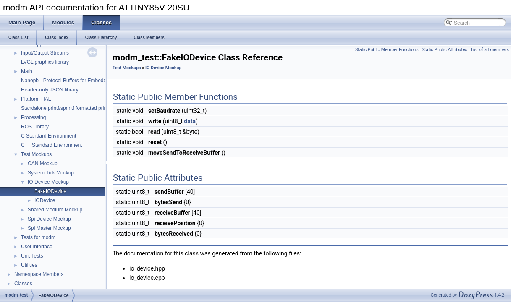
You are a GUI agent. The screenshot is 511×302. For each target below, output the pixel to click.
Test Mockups (36, 154)
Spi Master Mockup (49, 228)
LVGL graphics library (45, 62)
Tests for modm (38, 237)
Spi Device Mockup (49, 219)
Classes (23, 283)
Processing (33, 117)
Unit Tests (32, 256)
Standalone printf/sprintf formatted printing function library (85, 108)
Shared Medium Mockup (55, 210)
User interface (36, 247)
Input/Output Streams (45, 53)
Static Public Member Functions (387, 49)
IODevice (44, 200)
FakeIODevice (50, 191)
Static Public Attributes (444, 49)
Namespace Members (38, 274)
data (190, 121)
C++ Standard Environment (51, 145)
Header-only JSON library (50, 90)
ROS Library (35, 127)
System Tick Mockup (51, 173)
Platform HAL (36, 99)
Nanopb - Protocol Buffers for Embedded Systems (77, 80)
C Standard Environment (48, 136)
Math (26, 71)
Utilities (29, 265)
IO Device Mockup (48, 182)
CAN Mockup (43, 164)
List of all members (490, 49)
